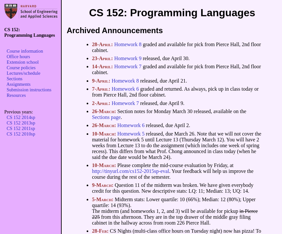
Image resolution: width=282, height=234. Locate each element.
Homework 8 (127, 44)
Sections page (106, 117)
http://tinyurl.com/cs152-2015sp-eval (130, 171)
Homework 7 (127, 66)
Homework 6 (125, 89)
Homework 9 (127, 58)
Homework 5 (131, 133)
